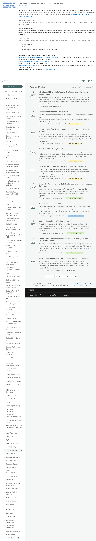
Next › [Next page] (68, 276)
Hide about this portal (24, 6)
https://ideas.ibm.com (25, 16)
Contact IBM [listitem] (32, 295)
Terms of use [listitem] (53, 295)
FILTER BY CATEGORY (10, 91)
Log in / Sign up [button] (87, 81)
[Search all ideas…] (13, 81)
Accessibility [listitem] (65, 295)
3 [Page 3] (52, 276)
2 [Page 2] (49, 276)
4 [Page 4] (56, 276)
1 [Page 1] (46, 276)
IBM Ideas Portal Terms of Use (84, 284)
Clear (20, 91)
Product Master (54, 106)
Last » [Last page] (75, 276)
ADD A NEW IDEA (12, 86)
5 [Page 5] (59, 276)
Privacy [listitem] (42, 295)
